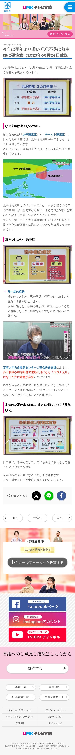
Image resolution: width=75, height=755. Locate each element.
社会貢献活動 (20, 697)
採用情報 (20, 723)
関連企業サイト (54, 697)
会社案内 (20, 687)
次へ (60, 517)
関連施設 (54, 687)
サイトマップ (55, 723)
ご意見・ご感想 (55, 716)
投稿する (35, 668)
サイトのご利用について (19, 710)
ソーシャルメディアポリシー (19, 716)
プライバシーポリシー (55, 710)
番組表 (7, 7)
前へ (15, 517)
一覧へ (37, 517)
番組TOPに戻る (60, 34)
